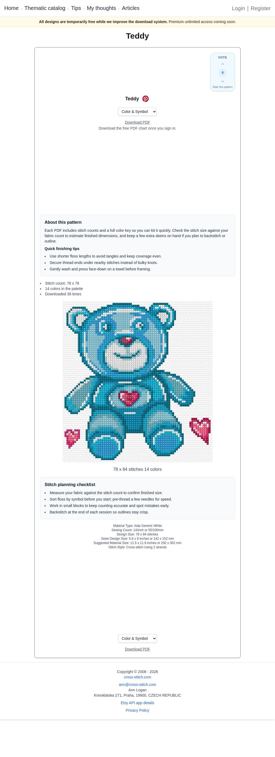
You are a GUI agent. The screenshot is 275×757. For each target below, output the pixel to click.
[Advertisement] (137, 172)
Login (238, 8)
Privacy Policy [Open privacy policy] (137, 710)
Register (261, 8)
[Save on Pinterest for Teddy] (145, 98)
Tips (76, 8)
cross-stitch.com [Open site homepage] (137, 677)
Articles (131, 8)
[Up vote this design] (222, 64)
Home (11, 8)
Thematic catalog (44, 8)
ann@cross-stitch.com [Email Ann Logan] (137, 684)
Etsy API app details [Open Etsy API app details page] (137, 703)
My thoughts (101, 8)
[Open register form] (137, 122)
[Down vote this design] (222, 81)
